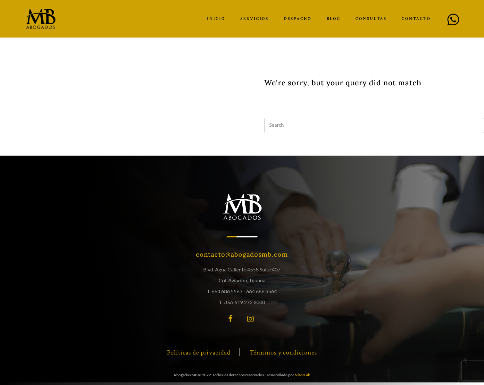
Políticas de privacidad (198, 352)
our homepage (300, 104)
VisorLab (302, 374)
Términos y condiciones (283, 352)
